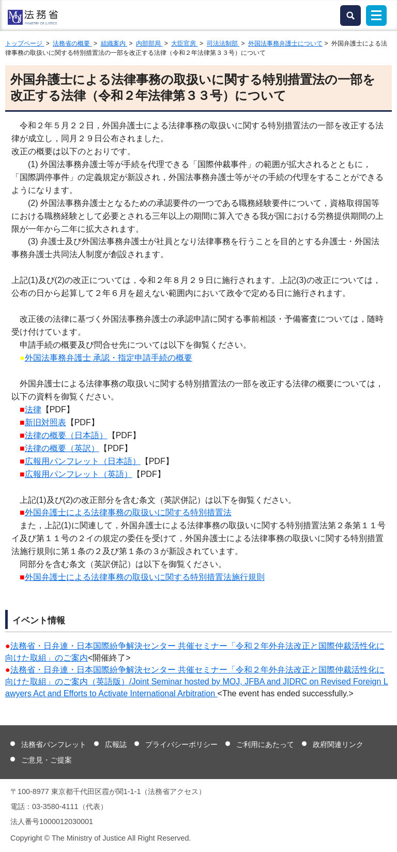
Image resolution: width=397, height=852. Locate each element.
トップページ (24, 43)
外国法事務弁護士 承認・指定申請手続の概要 (108, 357)
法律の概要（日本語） (66, 435)
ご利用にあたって (265, 744)
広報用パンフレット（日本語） (83, 461)
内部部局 (149, 43)
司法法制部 (223, 43)
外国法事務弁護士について (285, 43)
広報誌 (116, 744)
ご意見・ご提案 (46, 760)
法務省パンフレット (53, 744)
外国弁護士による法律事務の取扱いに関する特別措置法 (128, 512)
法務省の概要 (72, 43)
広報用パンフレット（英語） (78, 474)
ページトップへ (383, 836)
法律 (33, 409)
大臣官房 (184, 43)
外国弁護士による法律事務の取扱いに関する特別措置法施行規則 (145, 577)
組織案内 (114, 43)
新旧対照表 (45, 422)
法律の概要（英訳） (62, 448)
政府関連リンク (338, 744)
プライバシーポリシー (181, 744)
